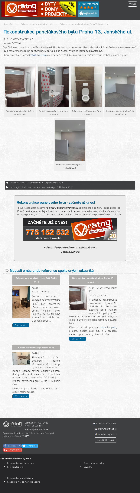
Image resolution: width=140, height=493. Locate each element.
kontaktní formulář (105, 440)
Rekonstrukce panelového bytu (20, 463)
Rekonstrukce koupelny (94, 463)
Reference (14, 24)
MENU (132, 4)
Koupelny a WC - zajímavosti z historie (23, 481)
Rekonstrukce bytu (15, 466)
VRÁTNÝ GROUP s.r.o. (34, 425)
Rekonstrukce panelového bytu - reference (39, 24)
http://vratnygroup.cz (107, 434)
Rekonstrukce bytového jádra (20, 478)
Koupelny (88, 466)
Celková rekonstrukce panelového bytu (45, 182)
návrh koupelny (39, 55)
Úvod (5, 24)
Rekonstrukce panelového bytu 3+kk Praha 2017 (50, 187)
